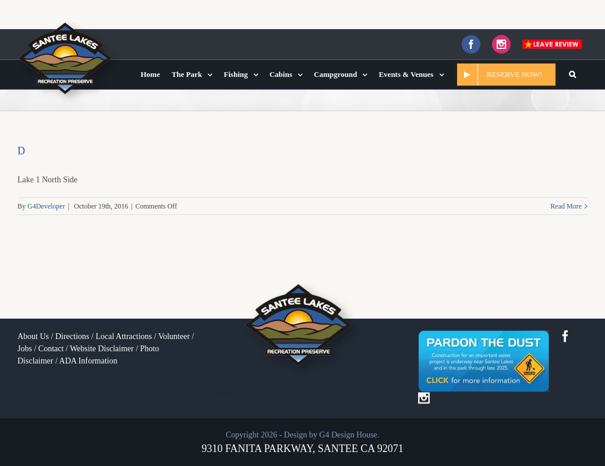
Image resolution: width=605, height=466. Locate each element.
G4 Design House (348, 434)
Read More (566, 206)
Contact (51, 348)
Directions (72, 336)
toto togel (228, 394)
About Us (33, 336)
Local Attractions (123, 336)
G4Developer (46, 206)
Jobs (24, 348)
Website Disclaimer (102, 348)
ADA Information (88, 360)
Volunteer (174, 336)
